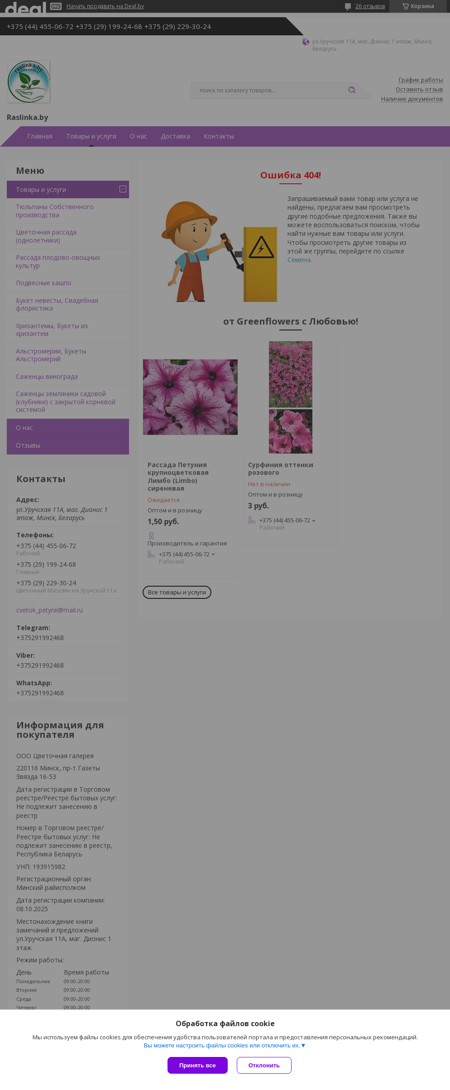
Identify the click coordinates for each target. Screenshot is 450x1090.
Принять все (197, 1065)
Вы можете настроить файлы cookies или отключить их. (222, 1045)
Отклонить (264, 1065)
